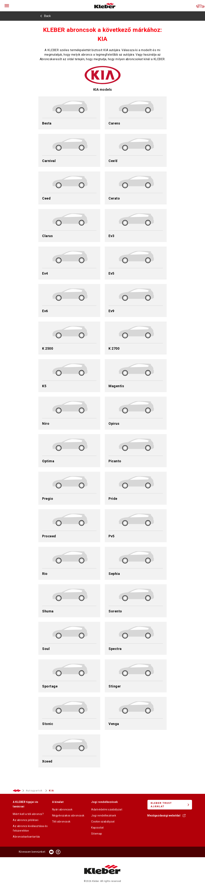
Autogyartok (34, 790)
